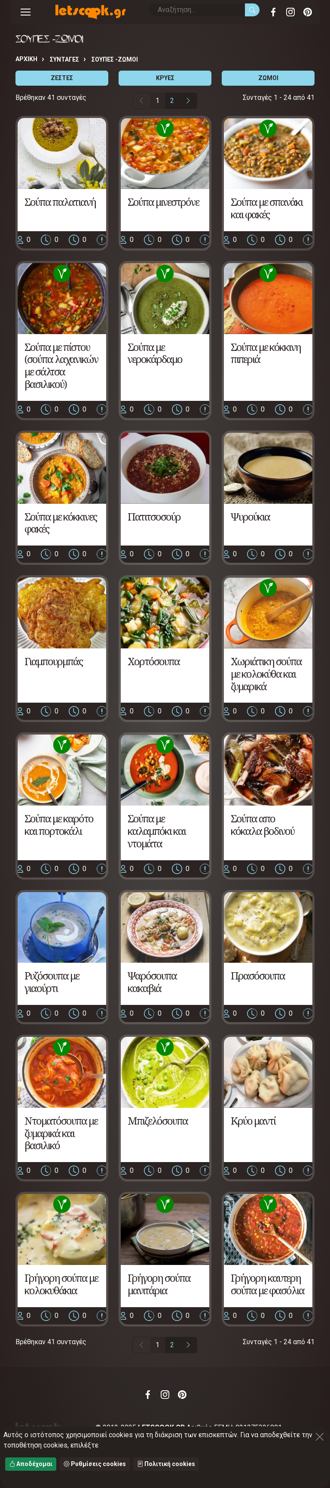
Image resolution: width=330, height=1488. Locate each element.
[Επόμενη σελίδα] (188, 101)
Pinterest (308, 12)
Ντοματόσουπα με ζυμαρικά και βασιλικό (61, 1133)
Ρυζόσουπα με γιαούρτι (51, 981)
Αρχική (26, 59)
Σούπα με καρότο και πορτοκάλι (58, 824)
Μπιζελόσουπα (158, 1120)
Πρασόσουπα (258, 975)
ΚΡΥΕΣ (165, 77)
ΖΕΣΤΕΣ (62, 77)
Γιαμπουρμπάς (53, 661)
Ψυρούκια (250, 516)
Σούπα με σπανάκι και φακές (266, 208)
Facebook (273, 12)
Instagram (290, 12)
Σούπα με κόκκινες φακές (60, 522)
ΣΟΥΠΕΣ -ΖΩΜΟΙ (115, 59)
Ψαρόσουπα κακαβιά (152, 981)
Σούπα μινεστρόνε (163, 202)
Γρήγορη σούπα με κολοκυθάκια (61, 1284)
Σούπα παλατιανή (60, 202)
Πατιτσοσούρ (154, 516)
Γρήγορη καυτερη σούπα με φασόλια (267, 1284)
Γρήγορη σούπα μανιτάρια (159, 1284)
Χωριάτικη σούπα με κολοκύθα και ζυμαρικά (266, 673)
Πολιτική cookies (166, 1463)
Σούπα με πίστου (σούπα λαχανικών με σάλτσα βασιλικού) (61, 365)
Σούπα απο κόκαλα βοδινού (262, 824)
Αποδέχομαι (30, 1463)
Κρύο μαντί (253, 1120)
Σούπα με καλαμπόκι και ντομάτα (157, 830)
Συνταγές (64, 59)
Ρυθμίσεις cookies (95, 1463)
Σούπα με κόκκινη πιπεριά (266, 353)
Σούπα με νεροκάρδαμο (155, 353)
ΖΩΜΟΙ (268, 77)
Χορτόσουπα (154, 661)
